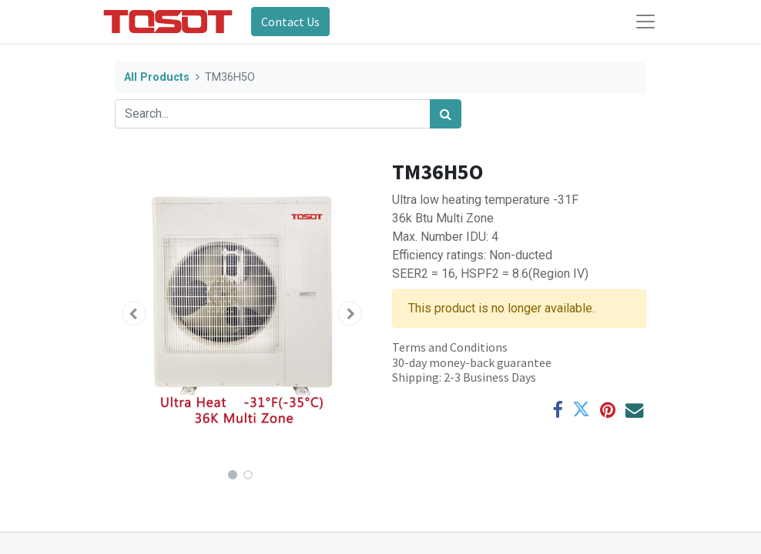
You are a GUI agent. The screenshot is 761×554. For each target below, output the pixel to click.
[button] (134, 313)
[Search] (445, 113)
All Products (156, 77)
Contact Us (290, 21)
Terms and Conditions (450, 347)
